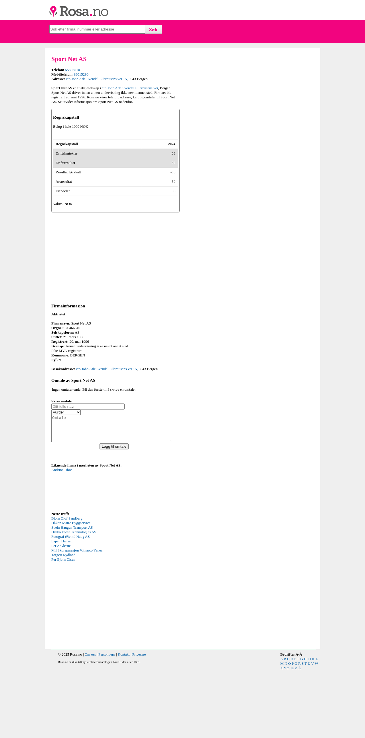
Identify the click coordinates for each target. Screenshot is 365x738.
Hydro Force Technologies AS (73, 599)
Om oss (90, 722)
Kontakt (124, 722)
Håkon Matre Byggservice (70, 590)
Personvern (106, 722)
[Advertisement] (115, 319)
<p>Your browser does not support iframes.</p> (94, 556)
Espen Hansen (61, 609)
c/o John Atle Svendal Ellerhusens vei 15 (96, 79)
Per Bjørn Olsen (63, 627)
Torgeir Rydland (63, 622)
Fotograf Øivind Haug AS (70, 604)
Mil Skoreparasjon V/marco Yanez (77, 618)
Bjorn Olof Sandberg (66, 586)
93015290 (81, 74)
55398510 (72, 70)
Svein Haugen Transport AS (72, 595)
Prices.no (139, 722)
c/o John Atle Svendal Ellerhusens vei (130, 88)
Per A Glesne (61, 613)
